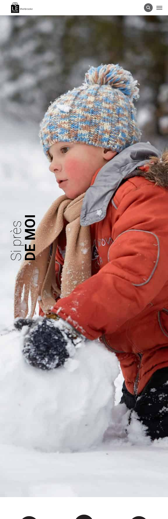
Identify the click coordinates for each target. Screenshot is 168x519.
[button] (159, 7)
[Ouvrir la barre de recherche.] (148, 7)
